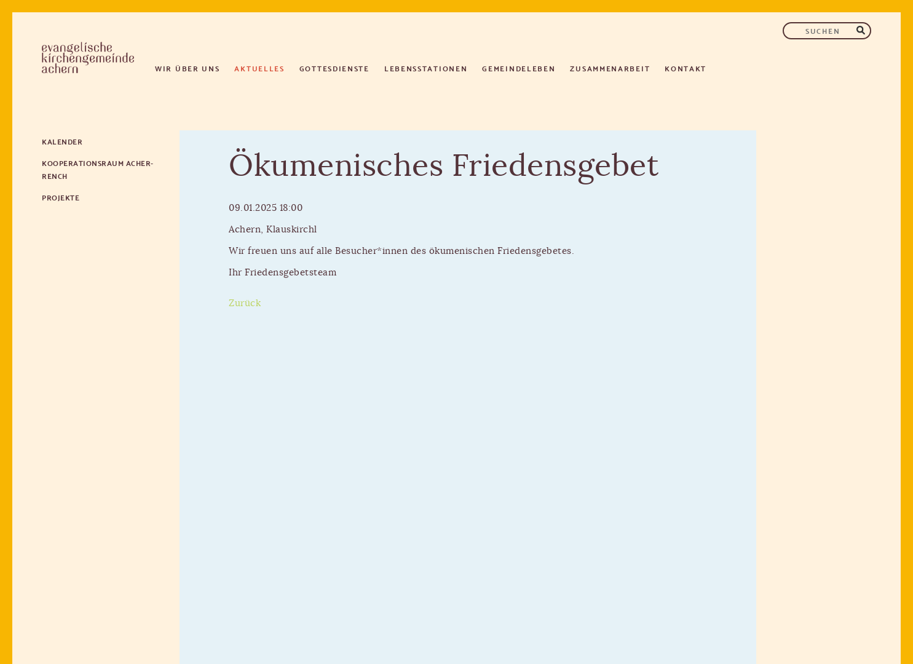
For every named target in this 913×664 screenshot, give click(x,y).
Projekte (60, 197)
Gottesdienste (334, 67)
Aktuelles (259, 67)
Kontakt (685, 67)
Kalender (62, 141)
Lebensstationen (426, 67)
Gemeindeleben (518, 67)
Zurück (245, 303)
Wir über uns (187, 67)
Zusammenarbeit (610, 67)
